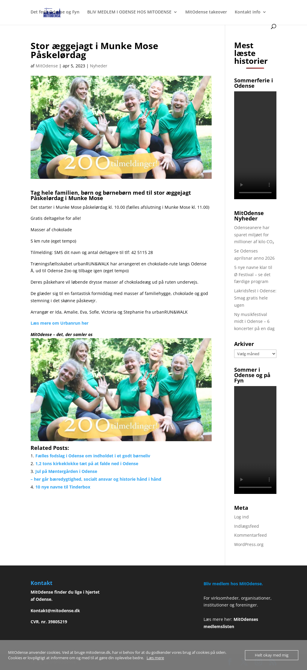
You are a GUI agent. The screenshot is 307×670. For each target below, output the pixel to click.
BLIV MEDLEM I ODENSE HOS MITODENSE (129, 12)
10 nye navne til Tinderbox (62, 487)
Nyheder (98, 66)
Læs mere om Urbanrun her (59, 323)
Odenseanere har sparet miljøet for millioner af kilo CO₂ (254, 235)
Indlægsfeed (246, 526)
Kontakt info (248, 12)
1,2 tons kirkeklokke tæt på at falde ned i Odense (86, 463)
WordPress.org (249, 544)
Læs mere (155, 657)
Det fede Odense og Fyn (55, 12)
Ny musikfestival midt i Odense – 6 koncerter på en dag (254, 321)
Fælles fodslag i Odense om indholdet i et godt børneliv (92, 456)
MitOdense (47, 66)
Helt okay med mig (271, 655)
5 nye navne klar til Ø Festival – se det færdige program (253, 274)
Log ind (241, 517)
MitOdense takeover (206, 12)
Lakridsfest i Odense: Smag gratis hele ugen (255, 298)
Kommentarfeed (250, 535)
